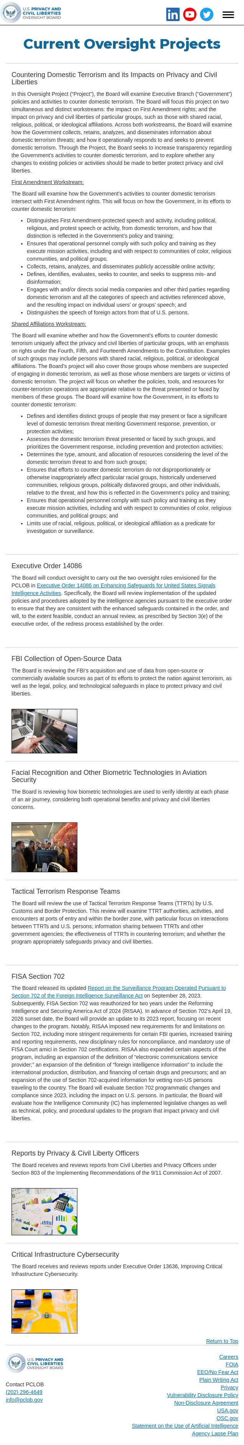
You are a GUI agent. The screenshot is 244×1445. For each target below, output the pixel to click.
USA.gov (227, 1410)
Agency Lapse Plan (215, 1433)
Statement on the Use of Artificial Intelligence (185, 1426)
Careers (228, 1357)
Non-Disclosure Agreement (206, 1403)
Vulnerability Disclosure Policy (202, 1395)
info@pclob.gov (24, 1400)
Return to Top (222, 1341)
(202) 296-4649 (24, 1392)
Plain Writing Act (218, 1380)
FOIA (232, 1364)
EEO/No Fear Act (217, 1372)
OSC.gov (227, 1418)
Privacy (229, 1387)
